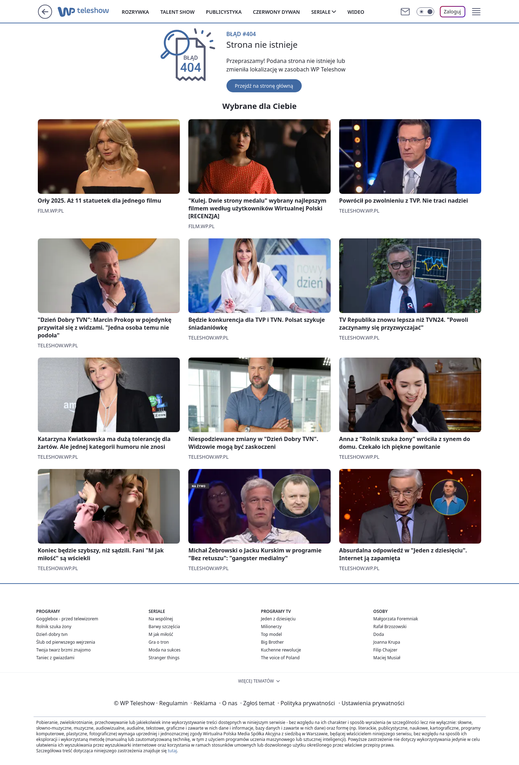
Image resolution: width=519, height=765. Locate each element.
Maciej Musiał (386, 658)
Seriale (321, 11)
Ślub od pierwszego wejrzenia (65, 642)
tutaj (172, 751)
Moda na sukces (165, 650)
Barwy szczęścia (164, 627)
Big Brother (272, 642)
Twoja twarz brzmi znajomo (63, 650)
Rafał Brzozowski (390, 627)
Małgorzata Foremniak (395, 619)
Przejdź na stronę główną (264, 85)
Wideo (355, 11)
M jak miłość (161, 634)
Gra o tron (159, 642)
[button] (476, 11)
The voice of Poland (280, 658)
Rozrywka (135, 11)
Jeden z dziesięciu (278, 619)
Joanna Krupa (386, 642)
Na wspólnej (161, 619)
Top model (271, 634)
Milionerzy (271, 627)
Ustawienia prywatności (371, 703)
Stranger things (164, 658)
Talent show (177, 11)
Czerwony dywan (276, 11)
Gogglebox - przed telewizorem (67, 619)
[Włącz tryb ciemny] (425, 11)
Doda (378, 634)
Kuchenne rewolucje (281, 650)
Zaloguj (452, 11)
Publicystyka (224, 11)
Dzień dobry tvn (52, 634)
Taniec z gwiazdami (55, 658)
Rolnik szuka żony (53, 627)
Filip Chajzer (385, 650)
